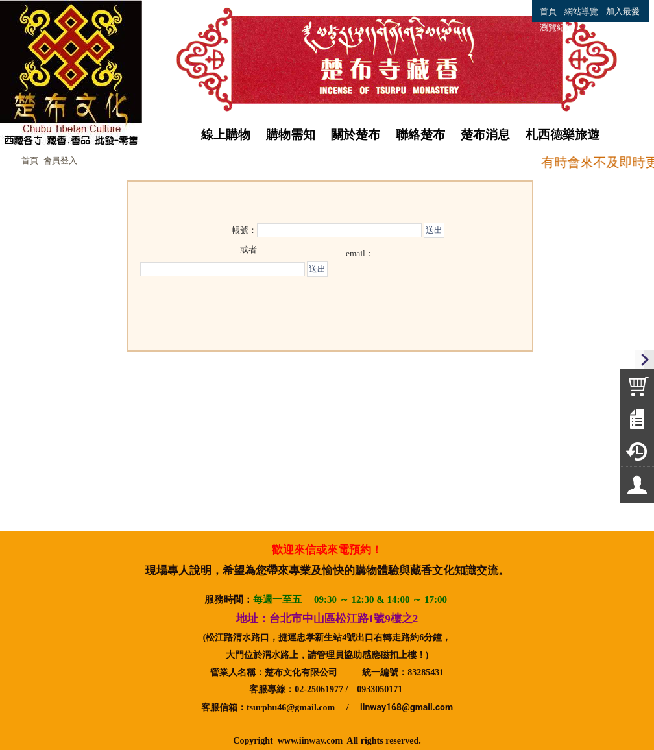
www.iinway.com (310, 740)
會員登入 (60, 160)
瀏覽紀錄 (557, 27)
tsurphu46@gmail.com (291, 707)
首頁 (29, 160)
